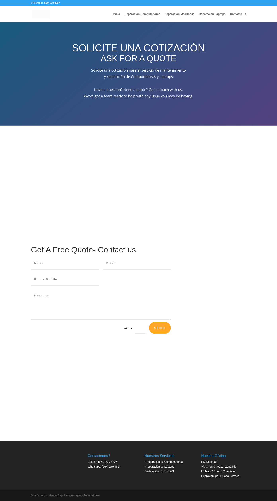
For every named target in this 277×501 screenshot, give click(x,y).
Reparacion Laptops (212, 14)
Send (160, 328)
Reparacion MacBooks (179, 14)
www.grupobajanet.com (84, 495)
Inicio (116, 14)
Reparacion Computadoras (142, 14)
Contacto (236, 14)
